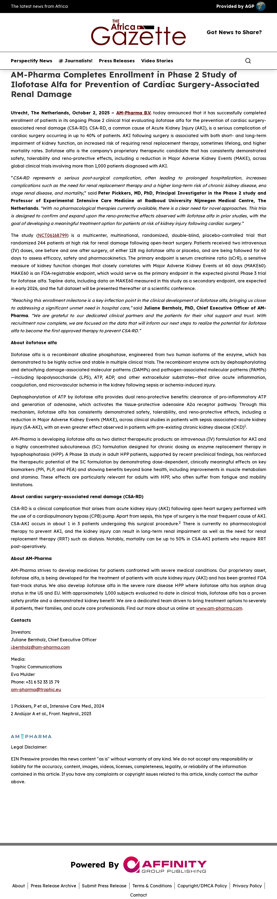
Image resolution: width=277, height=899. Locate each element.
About (18, 885)
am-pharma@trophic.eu (36, 689)
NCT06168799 (52, 235)
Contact (138, 895)
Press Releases (117, 60)
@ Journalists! (76, 60)
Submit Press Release (104, 885)
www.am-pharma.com (219, 608)
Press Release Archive (53, 885)
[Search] (248, 60)
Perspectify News (31, 60)
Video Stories (157, 60)
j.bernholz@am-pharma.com (40, 647)
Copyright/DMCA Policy (202, 885)
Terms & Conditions (152, 885)
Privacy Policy (247, 885)
